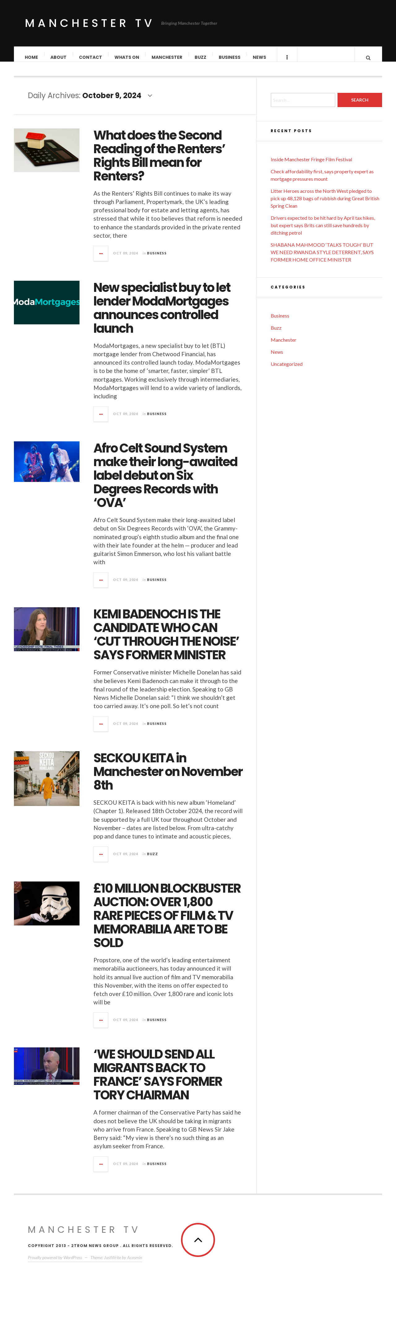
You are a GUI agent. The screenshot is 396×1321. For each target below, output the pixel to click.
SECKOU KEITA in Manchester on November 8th (168, 778)
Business (230, 57)
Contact (90, 57)
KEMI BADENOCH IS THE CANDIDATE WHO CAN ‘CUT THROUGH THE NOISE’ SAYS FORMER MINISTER (166, 641)
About (59, 57)
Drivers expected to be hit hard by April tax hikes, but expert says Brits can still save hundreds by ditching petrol (323, 231)
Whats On (127, 57)
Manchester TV (90, 23)
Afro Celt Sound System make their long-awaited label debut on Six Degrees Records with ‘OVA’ (165, 482)
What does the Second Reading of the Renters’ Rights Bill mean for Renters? (159, 162)
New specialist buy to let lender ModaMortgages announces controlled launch (161, 314)
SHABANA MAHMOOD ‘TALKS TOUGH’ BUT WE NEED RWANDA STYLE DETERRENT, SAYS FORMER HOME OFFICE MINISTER (322, 258)
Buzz (201, 57)
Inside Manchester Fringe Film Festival (311, 165)
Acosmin (134, 1263)
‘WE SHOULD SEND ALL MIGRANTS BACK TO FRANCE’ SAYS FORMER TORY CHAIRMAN (157, 1081)
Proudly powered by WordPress (55, 1263)
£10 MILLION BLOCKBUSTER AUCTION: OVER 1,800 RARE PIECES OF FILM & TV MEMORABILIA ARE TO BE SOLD (167, 922)
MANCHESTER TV (84, 1235)
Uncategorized (287, 370)
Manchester (167, 57)
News (259, 57)
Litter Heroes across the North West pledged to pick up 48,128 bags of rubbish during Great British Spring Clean (325, 204)
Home (31, 57)
